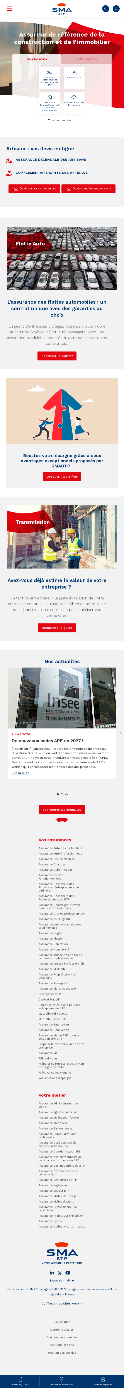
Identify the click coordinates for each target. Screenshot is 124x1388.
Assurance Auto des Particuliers (74, 100)
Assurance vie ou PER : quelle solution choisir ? (59, 1063)
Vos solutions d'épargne (55, 1104)
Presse (70, 1321)
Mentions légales (62, 1356)
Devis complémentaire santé (92, 188)
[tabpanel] (62, 95)
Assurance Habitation (53, 970)
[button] (121, 759)
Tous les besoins (59, 120)
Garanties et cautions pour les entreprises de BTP (59, 1033)
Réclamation (62, 1348)
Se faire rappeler (103, 1384)
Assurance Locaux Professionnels (62, 990)
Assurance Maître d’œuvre (56, 1228)
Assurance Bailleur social (56, 1155)
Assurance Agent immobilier (57, 1139)
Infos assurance (95, 1316)
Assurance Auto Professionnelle (60, 880)
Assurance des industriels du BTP (62, 1192)
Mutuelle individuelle (53, 1040)
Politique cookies (62, 1371)
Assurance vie (74, 74)
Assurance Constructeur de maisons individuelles (57, 1171)
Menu (9, 8)
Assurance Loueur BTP (54, 1217)
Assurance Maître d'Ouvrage (58, 1222)
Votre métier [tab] (86, 59)
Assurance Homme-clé (54, 976)
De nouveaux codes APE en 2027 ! (47, 767)
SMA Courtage (38, 1316)
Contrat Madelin (50, 1026)
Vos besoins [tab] (37, 59)
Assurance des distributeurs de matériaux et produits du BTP (60, 1185)
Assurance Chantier (52, 891)
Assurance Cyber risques (56, 896)
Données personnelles (62, 1364)
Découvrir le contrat (57, 382)
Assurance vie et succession (58, 1015)
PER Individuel (48, 1085)
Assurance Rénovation (54, 1056)
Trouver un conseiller (61, 1384)
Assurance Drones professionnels (62, 940)
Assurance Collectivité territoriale (62, 1253)
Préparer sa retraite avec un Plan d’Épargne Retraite (61, 1092)
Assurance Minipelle (52, 995)
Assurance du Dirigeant (54, 945)
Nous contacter (105, 8)
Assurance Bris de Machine (57, 885)
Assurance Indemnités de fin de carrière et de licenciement (60, 983)
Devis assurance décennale (38, 188)
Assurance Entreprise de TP (58, 1206)
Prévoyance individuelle (55, 1099)
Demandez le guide (57, 654)
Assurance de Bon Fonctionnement (51, 903)
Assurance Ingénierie (53, 1212)
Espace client (16, 1316)
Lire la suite (20, 799)
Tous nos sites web (63, 1330)
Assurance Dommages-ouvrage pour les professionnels (49, 103)
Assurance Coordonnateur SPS (60, 1178)
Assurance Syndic (51, 1247)
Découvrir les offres (62, 503)
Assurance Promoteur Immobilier (61, 1242)
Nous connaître (62, 1307)
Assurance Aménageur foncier (59, 1144)
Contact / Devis (20, 1384)
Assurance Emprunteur (54, 1051)
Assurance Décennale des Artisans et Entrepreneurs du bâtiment (59, 914)
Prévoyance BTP (50, 1020)
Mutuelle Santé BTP (52, 1045)
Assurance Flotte (50, 965)
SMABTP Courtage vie (66, 1316)
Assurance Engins (51, 960)
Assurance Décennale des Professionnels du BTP (49, 78)
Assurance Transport (53, 1010)
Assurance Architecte (53, 1149)
